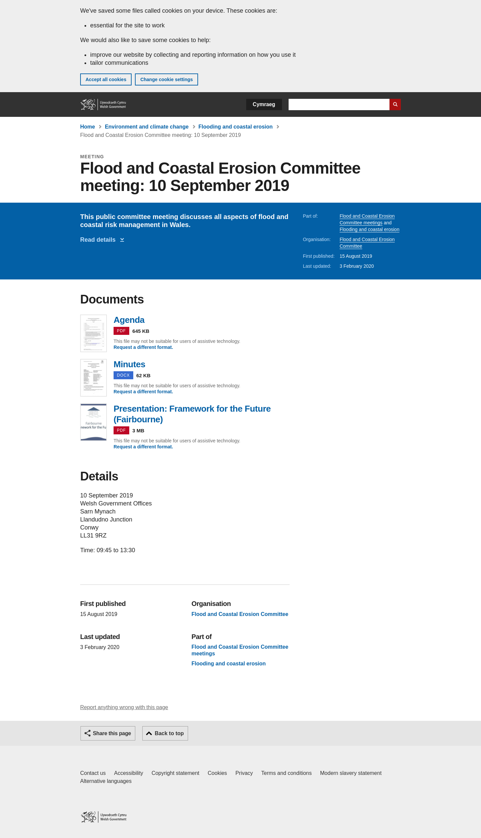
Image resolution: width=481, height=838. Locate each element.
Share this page (112, 733)
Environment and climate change (147, 127)
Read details (99, 239)
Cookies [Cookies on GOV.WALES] (217, 773)
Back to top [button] (169, 733)
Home (87, 127)
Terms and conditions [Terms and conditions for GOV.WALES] (286, 773)
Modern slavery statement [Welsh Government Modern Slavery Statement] (350, 773)
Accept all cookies (106, 79)
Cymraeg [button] (264, 104)
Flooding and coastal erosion (235, 127)
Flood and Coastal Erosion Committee (239, 614)
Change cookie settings (166, 79)
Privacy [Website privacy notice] (244, 773)
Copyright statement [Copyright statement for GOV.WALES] (175, 773)
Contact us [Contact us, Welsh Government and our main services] (93, 773)
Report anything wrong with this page (124, 707)
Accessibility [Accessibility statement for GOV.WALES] (128, 773)
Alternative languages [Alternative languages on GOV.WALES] (106, 781)
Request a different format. (143, 347)
